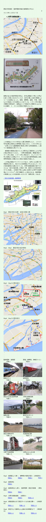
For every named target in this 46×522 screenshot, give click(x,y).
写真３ (30, 478)
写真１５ (22, 513)
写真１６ (34, 513)
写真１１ (11, 505)
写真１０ (31, 498)
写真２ (20, 478)
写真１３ (34, 505)
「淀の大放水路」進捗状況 (12, 178)
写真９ (20, 498)
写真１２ (22, 505)
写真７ (20, 492)
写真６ (10, 492)
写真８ (10, 498)
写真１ (10, 478)
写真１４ (11, 513)
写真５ (10, 484)
